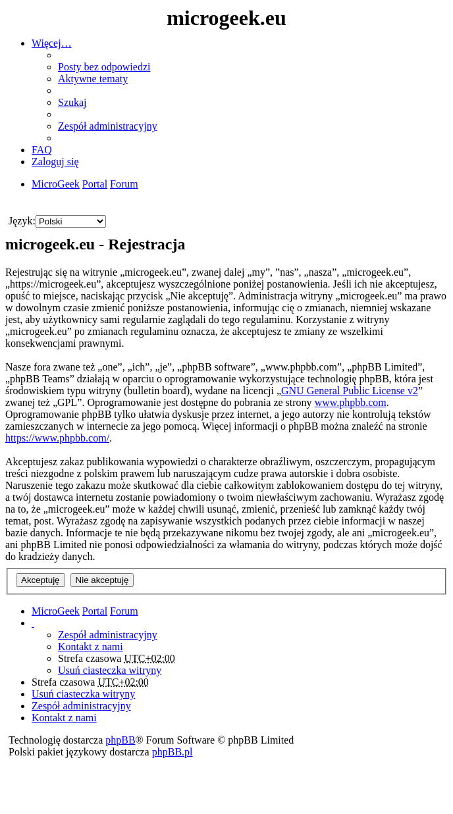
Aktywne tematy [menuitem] (93, 78)
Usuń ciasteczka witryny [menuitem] (109, 670)
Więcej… (52, 43)
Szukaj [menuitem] (72, 102)
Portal (94, 184)
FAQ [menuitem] (42, 149)
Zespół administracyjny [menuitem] (107, 126)
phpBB (120, 740)
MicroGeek (56, 611)
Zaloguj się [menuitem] (55, 161)
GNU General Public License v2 (349, 390)
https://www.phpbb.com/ (57, 438)
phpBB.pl (172, 751)
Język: (22, 220)
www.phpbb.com (350, 402)
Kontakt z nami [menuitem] (90, 646)
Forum (124, 611)
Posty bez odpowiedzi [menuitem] (104, 66)
